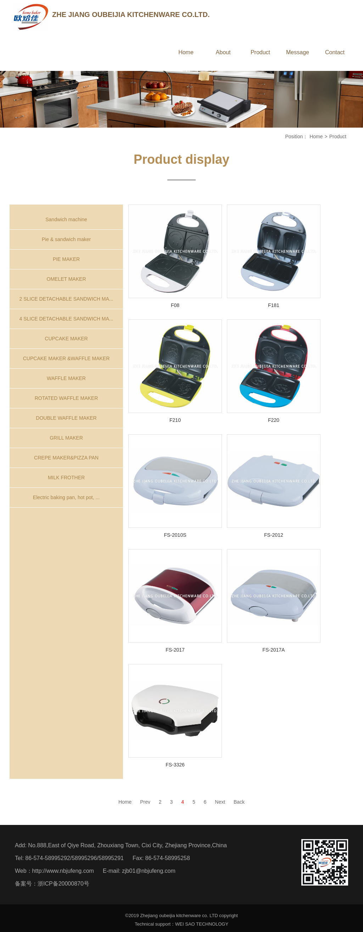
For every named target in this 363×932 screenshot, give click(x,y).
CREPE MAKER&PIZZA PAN (66, 458)
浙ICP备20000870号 (63, 884)
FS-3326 (175, 765)
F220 (273, 420)
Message (297, 52)
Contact (335, 52)
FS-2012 (273, 535)
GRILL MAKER (66, 438)
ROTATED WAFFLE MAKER (66, 398)
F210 (175, 420)
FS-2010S (175, 535)
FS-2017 (175, 650)
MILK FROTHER (66, 477)
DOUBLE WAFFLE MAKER (66, 418)
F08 (175, 305)
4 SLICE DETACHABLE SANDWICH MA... (66, 319)
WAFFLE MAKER (66, 378)
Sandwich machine (66, 219)
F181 (273, 305)
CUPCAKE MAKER (66, 338)
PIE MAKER (66, 259)
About (223, 52)
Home (186, 52)
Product (260, 52)
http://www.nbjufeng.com (63, 871)
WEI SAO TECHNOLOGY (201, 924)
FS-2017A (273, 650)
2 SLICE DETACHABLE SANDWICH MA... (66, 299)
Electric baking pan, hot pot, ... (66, 497)
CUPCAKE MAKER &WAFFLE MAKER (66, 358)
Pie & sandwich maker (66, 239)
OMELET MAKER (66, 279)
